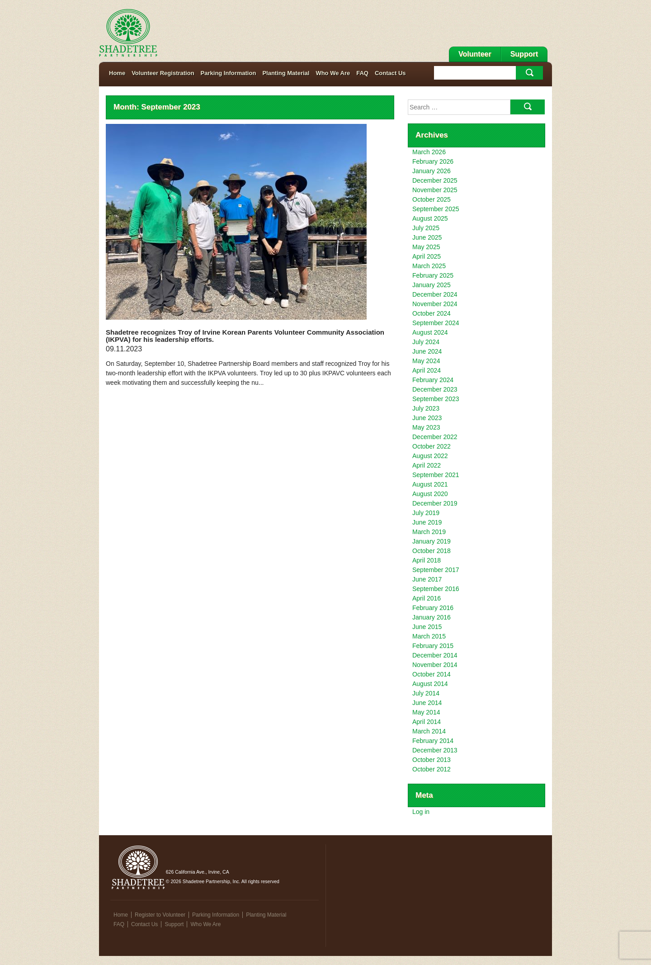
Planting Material (285, 73)
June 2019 (427, 522)
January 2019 (431, 541)
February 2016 (432, 607)
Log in (420, 811)
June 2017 (427, 579)
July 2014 (425, 693)
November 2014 (435, 664)
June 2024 (427, 351)
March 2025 (429, 266)
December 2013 (435, 750)
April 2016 (426, 598)
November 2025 (435, 190)
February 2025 (432, 275)
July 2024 (425, 341)
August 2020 (430, 493)
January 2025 (431, 285)
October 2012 (431, 769)
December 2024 (435, 294)
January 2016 (431, 617)
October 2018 (431, 550)
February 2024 (432, 379)
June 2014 (427, 702)
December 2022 (435, 436)
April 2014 (426, 721)
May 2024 (426, 360)
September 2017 (435, 569)
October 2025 (431, 199)
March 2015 (429, 636)
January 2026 (431, 171)
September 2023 (435, 398)
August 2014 (430, 683)
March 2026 (429, 152)
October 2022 (431, 446)
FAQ (362, 73)
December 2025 (435, 180)
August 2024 (430, 332)
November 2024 (435, 303)
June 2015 (427, 626)
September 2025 (435, 209)
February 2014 (432, 740)
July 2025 (425, 228)
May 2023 (426, 427)
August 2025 (430, 218)
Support (524, 54)
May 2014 (426, 712)
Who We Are (333, 73)
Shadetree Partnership (128, 33)
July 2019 (425, 512)
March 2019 (429, 531)
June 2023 (427, 417)
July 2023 (425, 408)
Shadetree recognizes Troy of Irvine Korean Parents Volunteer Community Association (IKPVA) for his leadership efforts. (245, 336)
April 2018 (426, 560)
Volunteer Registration (163, 73)
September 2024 (435, 322)
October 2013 (431, 759)
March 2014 (429, 731)
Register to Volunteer (160, 915)
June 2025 (427, 237)
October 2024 (431, 313)
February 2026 (432, 161)
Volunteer (474, 54)
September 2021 (435, 474)
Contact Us (390, 73)
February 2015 (432, 645)
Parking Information (228, 73)
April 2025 (426, 256)
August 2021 (430, 484)
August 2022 (430, 455)
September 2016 (435, 588)
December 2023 (435, 389)
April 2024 (426, 370)
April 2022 (426, 465)
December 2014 (435, 655)
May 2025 (426, 247)
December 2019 (435, 503)
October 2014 (431, 674)
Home (117, 73)
